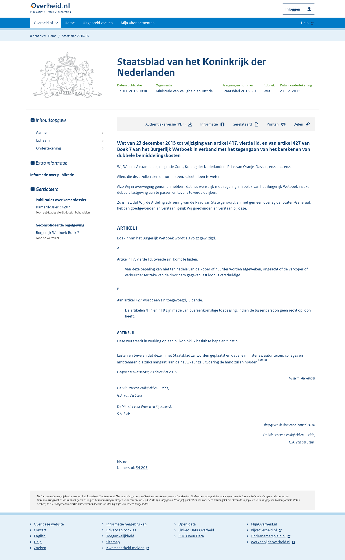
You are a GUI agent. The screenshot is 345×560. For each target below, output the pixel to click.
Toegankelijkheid (120, 536)
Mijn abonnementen (138, 22)
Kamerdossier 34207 (53, 207)
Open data (187, 524)
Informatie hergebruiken (126, 524)
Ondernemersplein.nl (268, 536)
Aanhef (42, 132)
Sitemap (113, 542)
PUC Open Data (191, 536)
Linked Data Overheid (196, 530)
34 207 (142, 467)
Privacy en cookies (121, 530)
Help (38, 542)
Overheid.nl (43, 24)
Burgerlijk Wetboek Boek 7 (57, 232)
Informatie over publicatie (52, 174)
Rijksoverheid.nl (264, 530)
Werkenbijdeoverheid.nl (270, 542)
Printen (276, 124)
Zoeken (40, 547)
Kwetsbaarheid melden (125, 547)
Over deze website (49, 524)
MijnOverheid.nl (264, 524)
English (40, 536)
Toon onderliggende (33, 140)
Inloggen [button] (292, 9)
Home (70, 22)
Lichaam (40, 140)
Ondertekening (48, 148)
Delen (302, 124)
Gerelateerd (246, 124)
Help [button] (305, 22)
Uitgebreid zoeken (98, 22)
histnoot (262, 359)
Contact (40, 530)
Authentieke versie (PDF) (169, 125)
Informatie (212, 124)
